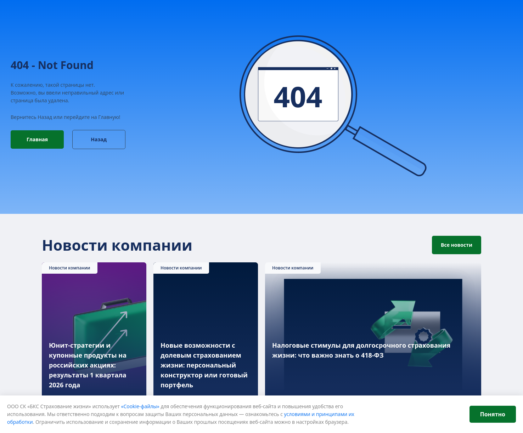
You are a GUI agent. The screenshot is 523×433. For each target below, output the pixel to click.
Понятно (492, 414)
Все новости (456, 244)
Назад (99, 139)
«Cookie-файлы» (140, 406)
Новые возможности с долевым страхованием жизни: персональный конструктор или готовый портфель (204, 365)
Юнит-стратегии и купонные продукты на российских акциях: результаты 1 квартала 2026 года (87, 365)
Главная (37, 139)
